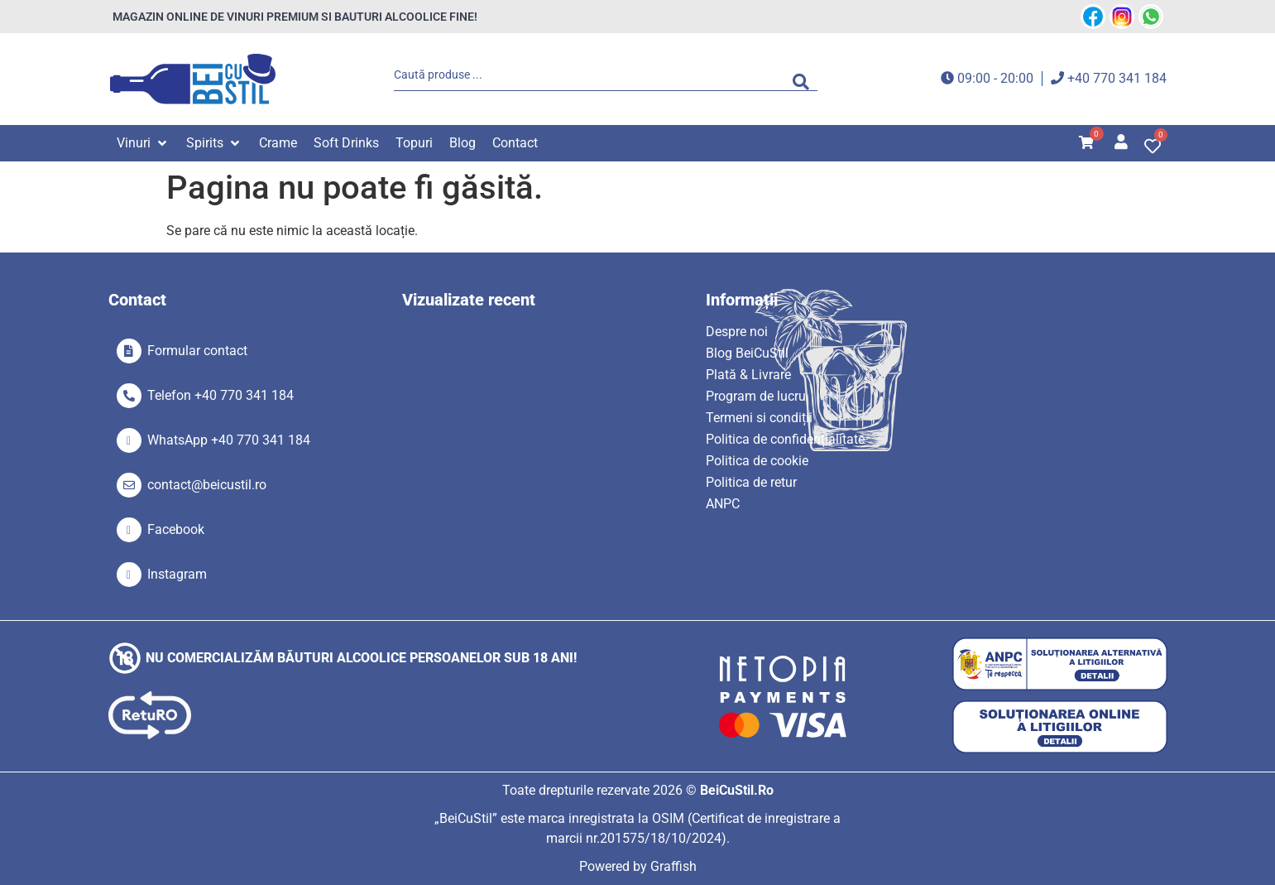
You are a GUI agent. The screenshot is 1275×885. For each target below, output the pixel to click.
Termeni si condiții (759, 418)
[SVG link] (193, 79)
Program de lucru (756, 396)
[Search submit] (805, 78)
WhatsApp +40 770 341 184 (228, 440)
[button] (143, 143)
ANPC (723, 504)
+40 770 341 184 (1117, 78)
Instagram (177, 574)
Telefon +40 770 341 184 (220, 395)
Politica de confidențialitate (785, 439)
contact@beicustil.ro (206, 485)
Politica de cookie (757, 461)
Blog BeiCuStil (747, 353)
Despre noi (737, 331)
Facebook (175, 529)
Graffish (673, 866)
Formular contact (197, 350)
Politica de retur (751, 482)
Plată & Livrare (748, 374)
